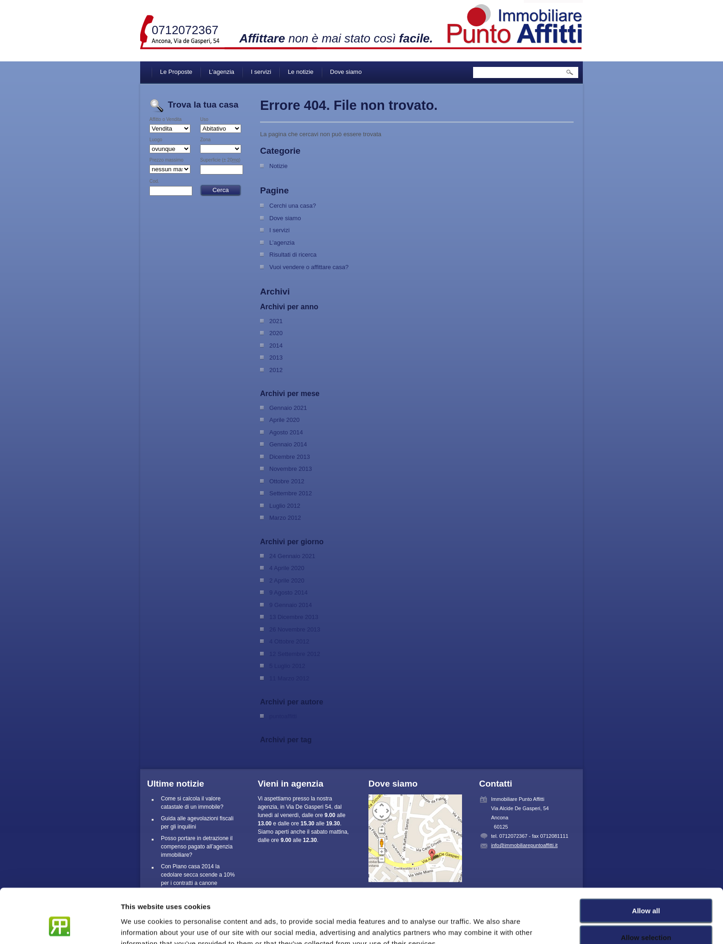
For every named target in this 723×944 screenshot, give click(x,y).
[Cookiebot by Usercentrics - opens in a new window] (59, 926)
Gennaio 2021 (288, 407)
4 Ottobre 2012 (289, 641)
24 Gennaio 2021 (292, 556)
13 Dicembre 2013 (293, 616)
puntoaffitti (283, 716)
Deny (646, 917)
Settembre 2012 (290, 493)
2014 (276, 345)
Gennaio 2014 (288, 444)
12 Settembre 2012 (294, 653)
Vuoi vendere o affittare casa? (309, 267)
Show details (483, 926)
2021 (276, 321)
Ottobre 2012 (286, 481)
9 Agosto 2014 (288, 592)
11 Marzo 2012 (289, 678)
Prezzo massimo (166, 160)
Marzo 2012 (285, 517)
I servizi (261, 71)
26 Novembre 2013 (294, 629)
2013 (276, 357)
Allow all (646, 863)
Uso (204, 119)
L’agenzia (221, 71)
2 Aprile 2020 (286, 580)
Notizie (278, 165)
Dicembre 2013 (289, 456)
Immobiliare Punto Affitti (515, 23)
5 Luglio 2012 (287, 665)
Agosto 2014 (286, 432)
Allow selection (646, 890)
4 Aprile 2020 (286, 568)
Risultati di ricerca (293, 254)
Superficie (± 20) (220, 160)
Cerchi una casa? (292, 205)
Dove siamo (346, 71)
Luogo (155, 140)
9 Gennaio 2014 (290, 604)
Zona (205, 140)
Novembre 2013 (290, 468)
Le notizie (301, 71)
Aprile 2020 (284, 419)
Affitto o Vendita (165, 119)
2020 (276, 333)
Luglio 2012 (284, 505)
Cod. (154, 181)
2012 (276, 370)
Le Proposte (176, 71)
